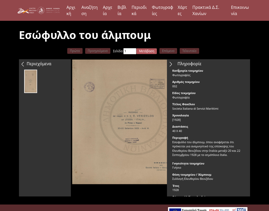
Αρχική (70, 10)
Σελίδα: (118, 51)
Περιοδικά (139, 10)
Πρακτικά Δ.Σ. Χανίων (205, 10)
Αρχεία (107, 10)
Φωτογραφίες (162, 10)
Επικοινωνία (240, 10)
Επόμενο (168, 51)
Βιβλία (122, 10)
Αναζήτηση (90, 10)
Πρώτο (75, 51)
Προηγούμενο (98, 51)
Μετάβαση (146, 51)
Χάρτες (182, 10)
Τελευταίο (189, 51)
